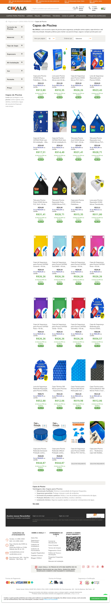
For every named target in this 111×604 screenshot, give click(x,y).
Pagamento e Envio (54, 550)
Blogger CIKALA (36, 558)
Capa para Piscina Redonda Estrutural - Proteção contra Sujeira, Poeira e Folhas (40, 453)
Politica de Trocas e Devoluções (54, 553)
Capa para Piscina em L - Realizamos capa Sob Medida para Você (96, 452)
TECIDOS (56, 16)
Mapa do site (75, 593)
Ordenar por (68, 38)
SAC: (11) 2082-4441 (16, 541)
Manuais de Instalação (55, 561)
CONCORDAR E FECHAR (98, 598)
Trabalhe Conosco (37, 555)
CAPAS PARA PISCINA (16, 16)
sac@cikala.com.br (15, 554)
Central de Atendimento (52, 542)
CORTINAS (46, 16)
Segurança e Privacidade (35, 541)
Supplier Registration (38, 553)
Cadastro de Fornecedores (35, 549)
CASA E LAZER (68, 16)
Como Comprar (53, 545)
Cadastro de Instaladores (35, 545)
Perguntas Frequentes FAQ (55, 558)
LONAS (30, 16)
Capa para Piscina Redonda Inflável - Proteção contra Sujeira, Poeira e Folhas (58, 453)
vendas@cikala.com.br (16, 552)
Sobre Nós (34, 538)
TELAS (37, 16)
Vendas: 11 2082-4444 (17, 539)
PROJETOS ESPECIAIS (97, 16)
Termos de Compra (54, 548)
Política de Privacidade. (51, 599)
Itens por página (39, 38)
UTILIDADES (81, 16)
